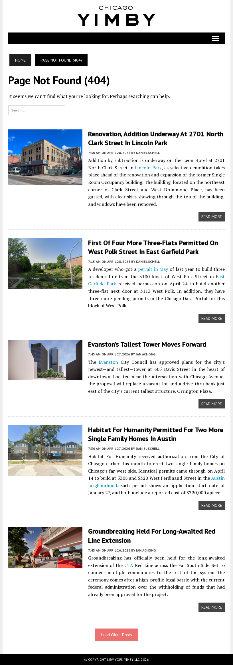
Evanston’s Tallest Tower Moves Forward (147, 344)
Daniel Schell (148, 153)
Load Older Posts (116, 635)
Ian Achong (145, 354)
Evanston (108, 362)
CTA (128, 565)
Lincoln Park (148, 167)
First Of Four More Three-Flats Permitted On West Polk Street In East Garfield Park (153, 247)
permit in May (153, 269)
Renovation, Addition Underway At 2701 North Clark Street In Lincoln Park (155, 138)
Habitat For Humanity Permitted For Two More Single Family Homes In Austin (155, 434)
